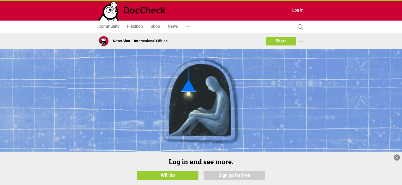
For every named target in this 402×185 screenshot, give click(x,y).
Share (281, 41)
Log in (298, 10)
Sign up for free (234, 177)
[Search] (299, 27)
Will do (168, 177)
